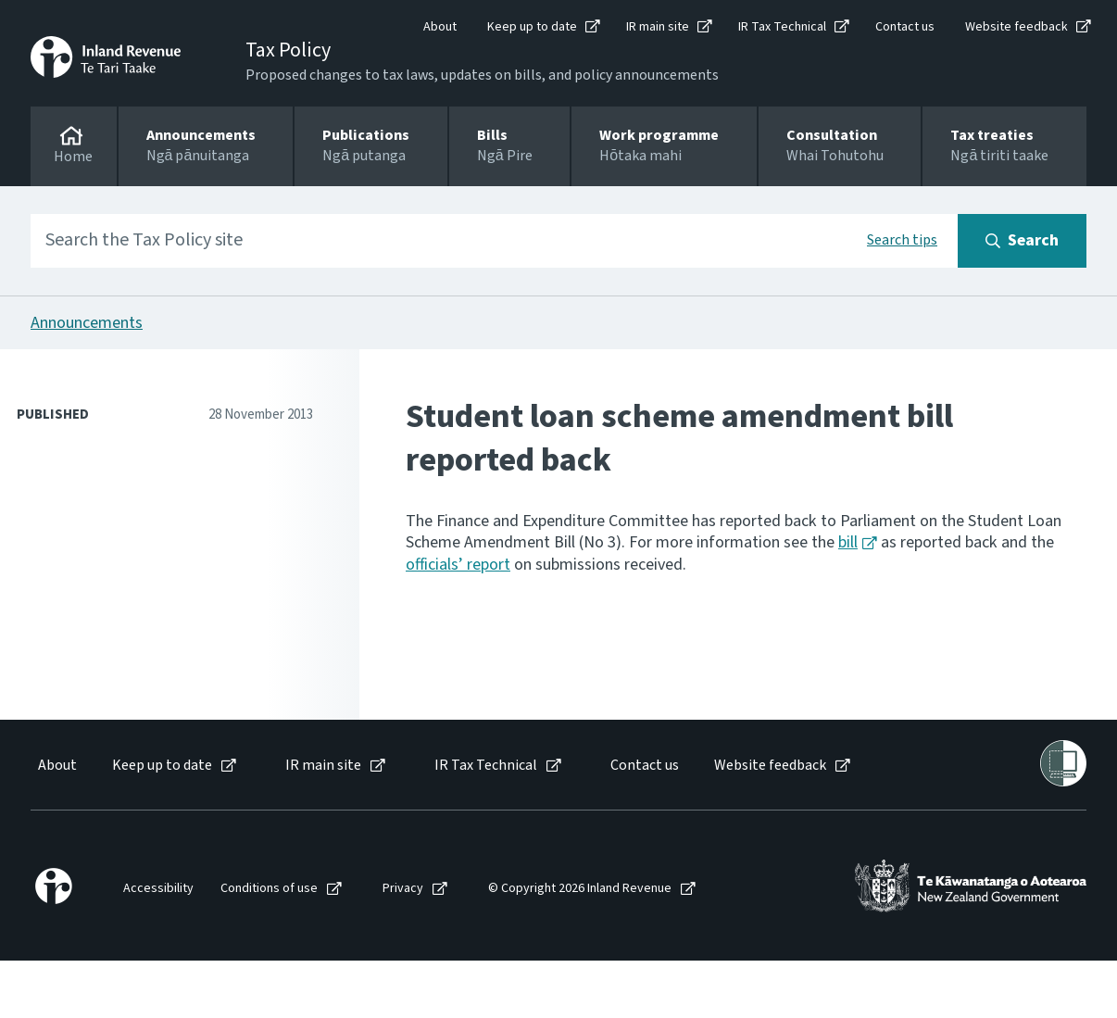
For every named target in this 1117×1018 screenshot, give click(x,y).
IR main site (657, 27)
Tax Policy (288, 50)
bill (848, 542)
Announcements (87, 322)
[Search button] (1022, 241)
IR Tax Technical (782, 27)
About (440, 27)
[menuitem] (56, 765)
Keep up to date (532, 27)
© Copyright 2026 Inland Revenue (579, 889)
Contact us (905, 27)
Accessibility (158, 889)
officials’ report (458, 564)
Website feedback (1016, 27)
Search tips (902, 240)
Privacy (403, 889)
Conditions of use (269, 889)
